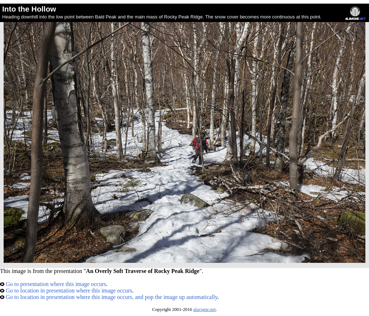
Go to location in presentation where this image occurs (66, 290)
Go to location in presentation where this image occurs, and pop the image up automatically (108, 297)
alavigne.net (204, 309)
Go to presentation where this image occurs (53, 284)
